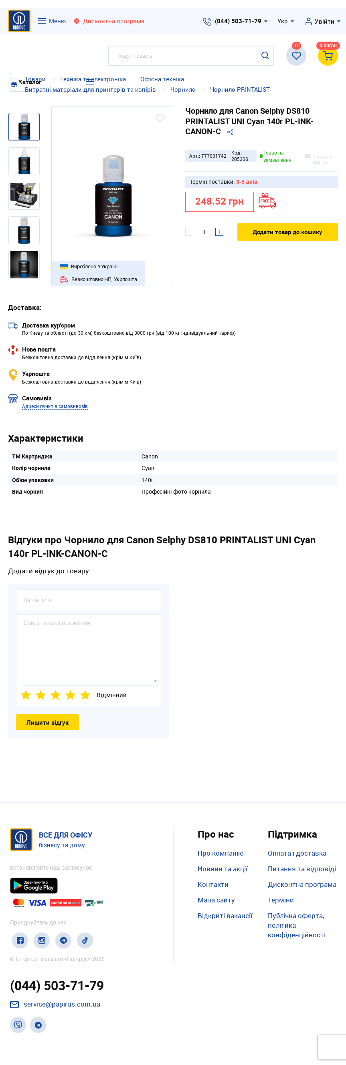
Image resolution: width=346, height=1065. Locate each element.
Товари (35, 79)
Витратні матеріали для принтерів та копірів (90, 89)
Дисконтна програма (302, 884)
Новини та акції (222, 868)
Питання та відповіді (302, 868)
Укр (282, 21)
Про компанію (221, 853)
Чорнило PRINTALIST (240, 89)
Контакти (213, 884)
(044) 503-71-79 (238, 21)
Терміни (281, 899)
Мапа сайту (216, 899)
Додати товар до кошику (287, 232)
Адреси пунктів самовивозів (55, 406)
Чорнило (183, 89)
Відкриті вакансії (225, 915)
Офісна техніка (162, 79)
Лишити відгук (47, 722)
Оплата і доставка (297, 853)
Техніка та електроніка (93, 79)
